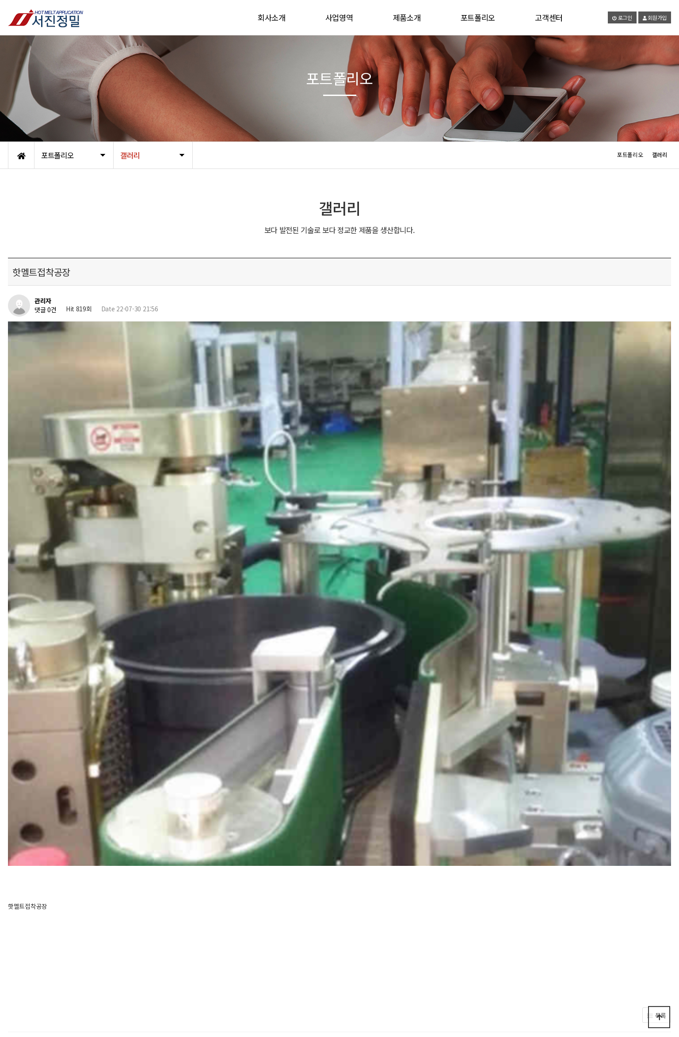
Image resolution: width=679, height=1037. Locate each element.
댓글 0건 (45, 309)
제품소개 (407, 17)
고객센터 (549, 17)
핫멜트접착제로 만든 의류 (78, 746)
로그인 (622, 17)
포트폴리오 (478, 17)
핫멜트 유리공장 (66, 769)
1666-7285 (561, 1007)
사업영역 (339, 17)
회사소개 (272, 17)
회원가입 (655, 17)
